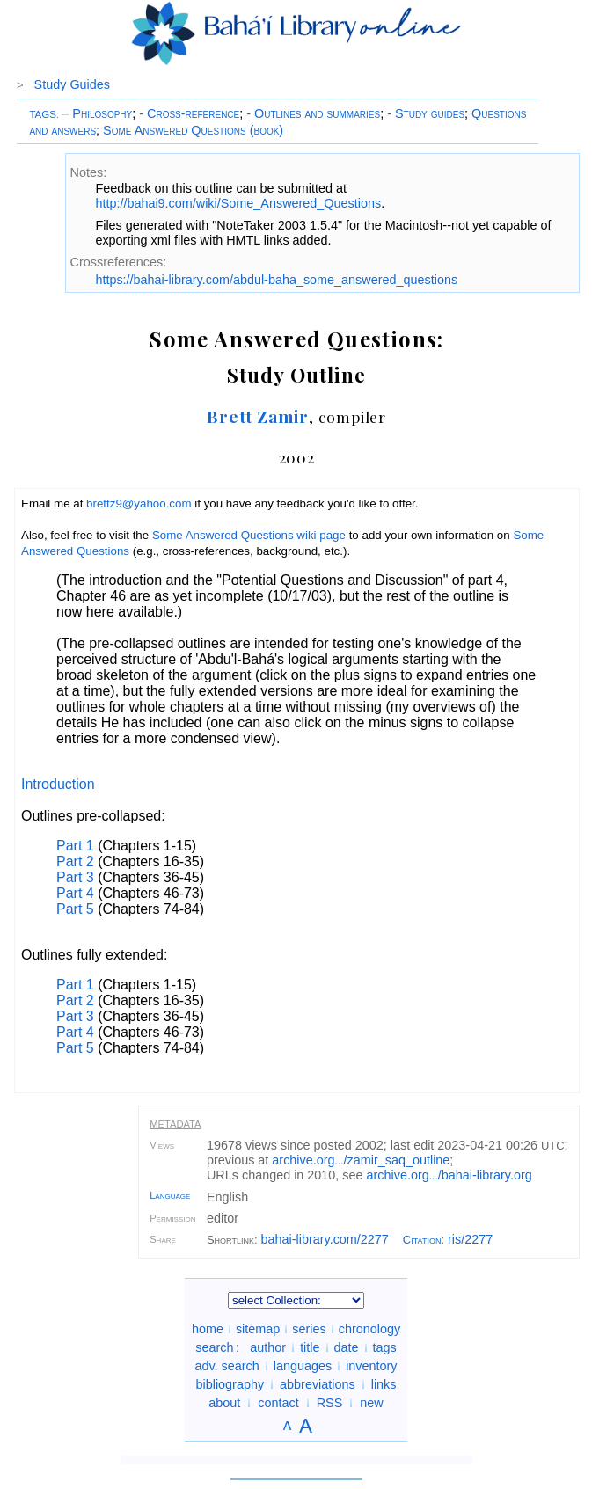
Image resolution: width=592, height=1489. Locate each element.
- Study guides (425, 113)
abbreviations (317, 1384)
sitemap (258, 1329)
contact (278, 1403)
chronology (369, 1329)
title (309, 1347)
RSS (330, 1403)
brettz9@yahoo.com (138, 503)
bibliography (229, 1384)
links (384, 1384)
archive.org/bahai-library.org (449, 1175)
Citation (422, 1239)
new (371, 1403)
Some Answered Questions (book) (193, 130)
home (207, 1329)
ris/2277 (470, 1239)
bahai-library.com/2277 (325, 1239)
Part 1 (75, 845)
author (268, 1347)
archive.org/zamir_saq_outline (360, 1160)
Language (170, 1195)
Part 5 (75, 908)
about (224, 1403)
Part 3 (75, 877)
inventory (371, 1366)
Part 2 (75, 861)
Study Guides (72, 84)
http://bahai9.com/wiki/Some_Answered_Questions (238, 203)
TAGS (42, 114)
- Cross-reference (189, 113)
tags (385, 1347)
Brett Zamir (258, 416)
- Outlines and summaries (313, 113)
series (308, 1329)
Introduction (58, 784)
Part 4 (75, 893)
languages (303, 1366)
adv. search (226, 1366)
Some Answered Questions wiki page (249, 535)
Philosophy (97, 113)
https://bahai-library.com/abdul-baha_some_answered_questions (276, 280)
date (346, 1347)
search (214, 1347)
